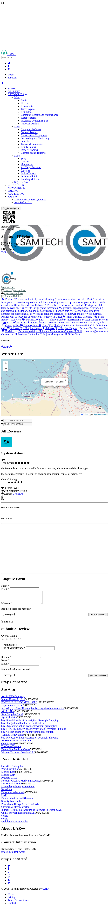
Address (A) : (59, 328)
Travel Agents (28, 109)
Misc (17, 97)
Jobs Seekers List (23, 202)
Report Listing (11, 499)
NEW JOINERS (16, 187)
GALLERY (14, 91)
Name (5, 585)
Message (6, 605)
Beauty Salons (28, 147)
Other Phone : (36, 322)
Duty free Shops (29, 149)
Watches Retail (28, 117)
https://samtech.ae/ (13, 293)
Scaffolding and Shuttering (35, 138)
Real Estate (27, 112)
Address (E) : (24, 328)
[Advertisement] (54, 27)
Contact (12, 906)
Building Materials (30, 179)
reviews (18, 493)
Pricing (11, 901)
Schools (25, 141)
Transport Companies (32, 144)
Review (6, 661)
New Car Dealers (30, 123)
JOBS (12, 196)
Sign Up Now (21, 182)
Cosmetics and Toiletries (34, 152)
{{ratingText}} (9, 647)
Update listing (12, 496)
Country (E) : (10, 325)
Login (11, 74)
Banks (24, 100)
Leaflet (85, 414)
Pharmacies (27, 164)
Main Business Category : (78, 316)
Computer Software (31, 129)
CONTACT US (16, 185)
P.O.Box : (20, 322)
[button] (66, 380)
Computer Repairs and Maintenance (39, 114)
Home (11, 898)
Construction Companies (34, 135)
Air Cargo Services (31, 167)
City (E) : (46, 325)
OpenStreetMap (100, 414)
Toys (23, 158)
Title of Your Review (13, 650)
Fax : (8, 322)
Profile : (53, 308)
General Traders (29, 132)
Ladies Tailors (28, 173)
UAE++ (46, 892)
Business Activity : (34, 319)
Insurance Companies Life (34, 120)
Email (5, 589)
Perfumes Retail (29, 176)
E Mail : (7, 331)
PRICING (13, 190)
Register (12, 77)
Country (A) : (29, 325)
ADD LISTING (16, 193)
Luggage (25, 170)
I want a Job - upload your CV (30, 199)
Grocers (25, 161)
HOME (11, 88)
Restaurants (27, 106)
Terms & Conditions (18, 904)
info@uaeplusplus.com (13, 855)
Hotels (24, 103)
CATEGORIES (17, 94)
